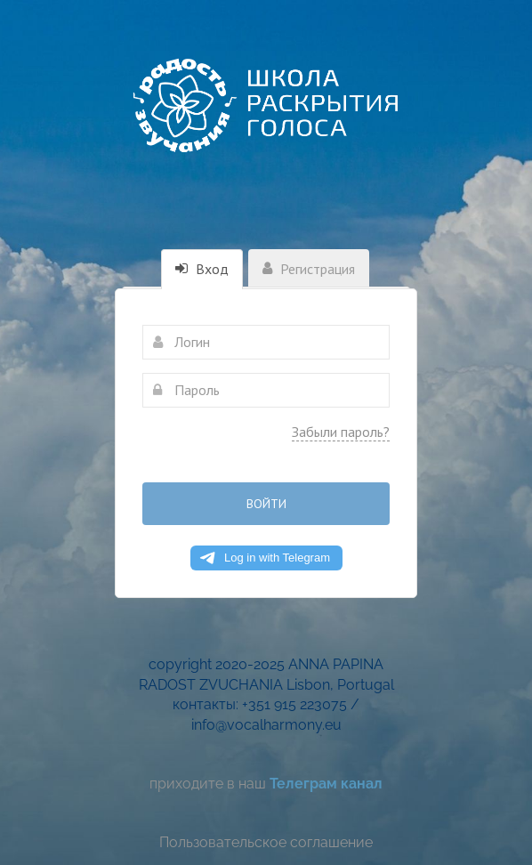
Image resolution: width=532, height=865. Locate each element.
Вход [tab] (202, 269)
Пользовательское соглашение (266, 842)
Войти (266, 504)
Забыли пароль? (341, 432)
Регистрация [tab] (308, 269)
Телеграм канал (326, 783)
